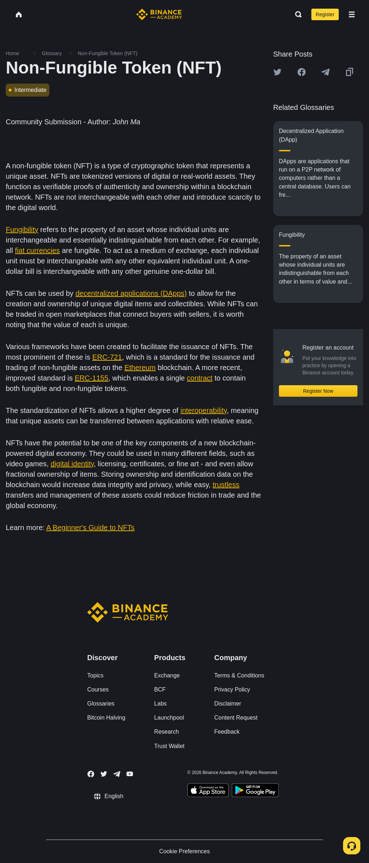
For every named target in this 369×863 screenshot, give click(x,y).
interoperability (204, 410)
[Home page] (159, 14)
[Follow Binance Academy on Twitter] (103, 774)
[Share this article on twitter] (277, 72)
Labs (160, 703)
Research (166, 732)
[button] (351, 14)
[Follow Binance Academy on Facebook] (90, 774)
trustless (226, 485)
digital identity (72, 464)
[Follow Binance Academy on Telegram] (116, 774)
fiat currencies (37, 250)
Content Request (236, 718)
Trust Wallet (169, 746)
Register (325, 14)
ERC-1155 (91, 378)
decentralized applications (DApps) (131, 293)
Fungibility (22, 229)
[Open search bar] (296, 14)
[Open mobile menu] (351, 14)
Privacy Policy (232, 689)
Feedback (227, 732)
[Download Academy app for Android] (255, 791)
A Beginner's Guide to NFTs (90, 527)
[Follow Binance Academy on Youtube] (129, 773)
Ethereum (140, 368)
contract (200, 378)
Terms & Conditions (239, 675)
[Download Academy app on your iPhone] (208, 791)
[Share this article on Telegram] (325, 72)
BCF (160, 689)
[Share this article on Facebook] (301, 72)
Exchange (167, 675)
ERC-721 (107, 357)
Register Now (318, 391)
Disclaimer (227, 703)
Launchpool (169, 718)
